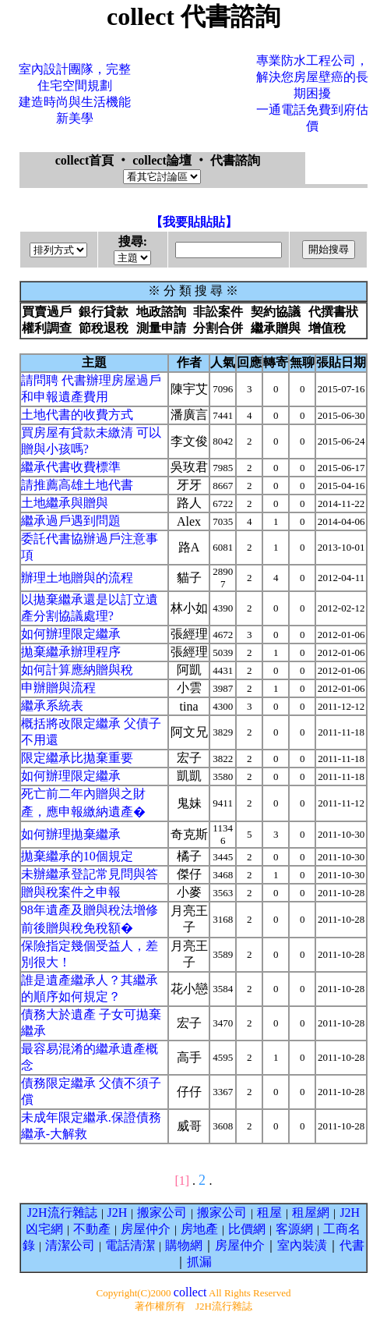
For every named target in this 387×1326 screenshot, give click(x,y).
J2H (117, 1212)
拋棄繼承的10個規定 (77, 856)
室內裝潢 (302, 1245)
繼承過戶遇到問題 (71, 520)
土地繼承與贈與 (64, 502)
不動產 (92, 1229)
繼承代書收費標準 (71, 466)
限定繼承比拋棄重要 (77, 757)
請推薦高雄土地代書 (77, 484)
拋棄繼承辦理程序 (71, 651)
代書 (352, 1245)
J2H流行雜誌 (62, 1212)
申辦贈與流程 (58, 687)
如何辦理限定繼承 (71, 633)
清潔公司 (70, 1245)
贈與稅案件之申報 (71, 892)
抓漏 (199, 1261)
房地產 (199, 1229)
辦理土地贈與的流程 (77, 577)
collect (190, 1292)
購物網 (183, 1245)
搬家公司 (162, 1212)
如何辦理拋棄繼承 (71, 834)
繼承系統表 (52, 705)
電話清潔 (130, 1245)
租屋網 (310, 1212)
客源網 (294, 1229)
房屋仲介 (146, 1229)
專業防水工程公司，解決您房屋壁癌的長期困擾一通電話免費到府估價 (312, 93)
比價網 (247, 1229)
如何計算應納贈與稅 (77, 669)
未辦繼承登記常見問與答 (89, 874)
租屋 (269, 1212)
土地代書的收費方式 (77, 414)
